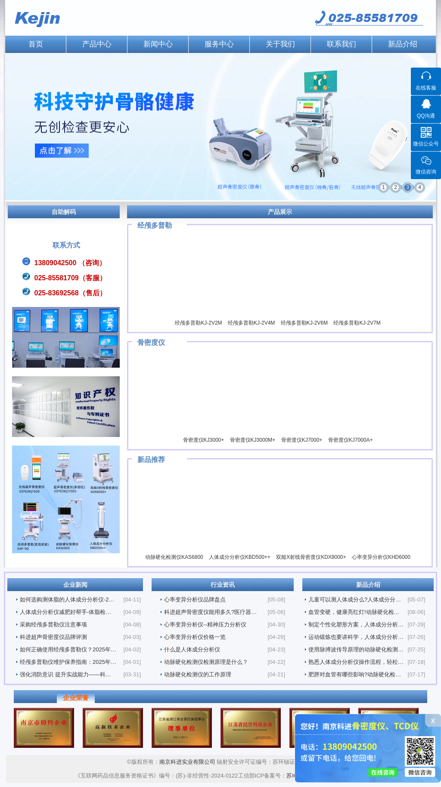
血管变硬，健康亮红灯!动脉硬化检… (354, 612)
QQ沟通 (426, 116)
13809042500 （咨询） (70, 262)
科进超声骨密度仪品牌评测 (53, 637)
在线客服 (426, 88)
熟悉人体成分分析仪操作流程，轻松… (356, 662)
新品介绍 (402, 44)
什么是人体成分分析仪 (192, 649)
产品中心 (97, 44)
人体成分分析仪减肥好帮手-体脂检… (65, 612)
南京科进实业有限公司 (188, 762)
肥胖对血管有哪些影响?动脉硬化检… (354, 674)
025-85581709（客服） (70, 278)
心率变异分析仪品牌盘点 (195, 599)
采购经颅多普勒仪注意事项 (53, 624)
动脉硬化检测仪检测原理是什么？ (206, 662)
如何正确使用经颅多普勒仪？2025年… (68, 649)
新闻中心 (158, 44)
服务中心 (219, 44)
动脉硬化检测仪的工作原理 (197, 674)
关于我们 (280, 44)
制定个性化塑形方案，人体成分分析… (356, 624)
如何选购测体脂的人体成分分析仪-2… (67, 599)
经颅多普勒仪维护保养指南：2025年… (68, 662)
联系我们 (341, 44)
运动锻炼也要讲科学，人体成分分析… (356, 637)
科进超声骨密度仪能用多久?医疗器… (210, 612)
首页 (35, 44)
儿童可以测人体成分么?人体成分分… (354, 599)
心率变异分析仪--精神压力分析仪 (205, 624)
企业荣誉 (76, 697)
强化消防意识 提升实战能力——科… (65, 674)
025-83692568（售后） (70, 293)
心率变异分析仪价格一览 (195, 637)
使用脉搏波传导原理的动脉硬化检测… (356, 649)
